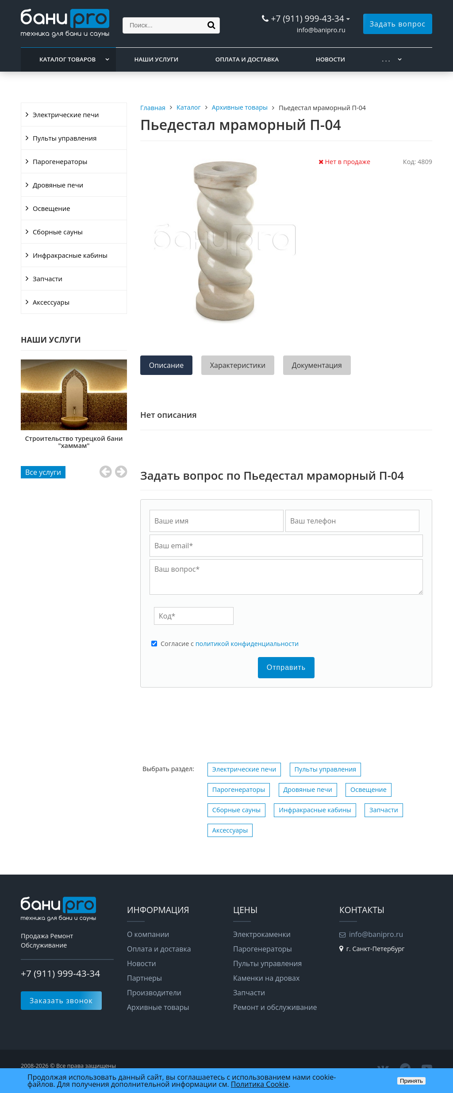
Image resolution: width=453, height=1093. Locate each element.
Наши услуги (156, 59)
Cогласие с (230, 644)
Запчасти (47, 278)
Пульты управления (64, 138)
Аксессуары (51, 302)
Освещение (51, 208)
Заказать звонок (61, 1000)
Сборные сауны (58, 231)
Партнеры (144, 978)
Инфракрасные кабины (70, 255)
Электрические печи (66, 114)
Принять (411, 1081)
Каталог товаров (67, 59)
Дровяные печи (58, 184)
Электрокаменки (262, 934)
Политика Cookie (259, 1084)
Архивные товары (158, 1007)
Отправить (286, 667)
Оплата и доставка (247, 59)
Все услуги (43, 472)
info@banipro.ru (321, 30)
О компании (148, 934)
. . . (386, 59)
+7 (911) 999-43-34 (307, 18)
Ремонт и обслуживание (275, 1007)
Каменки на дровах (266, 978)
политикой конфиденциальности (247, 643)
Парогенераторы (60, 161)
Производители (154, 992)
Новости (330, 59)
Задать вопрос (398, 24)
